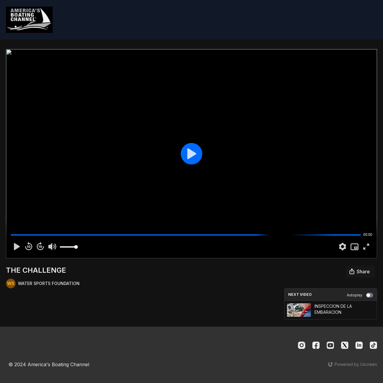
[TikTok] (373, 345)
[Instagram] (301, 345)
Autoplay (360, 295)
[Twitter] (344, 345)
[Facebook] (316, 345)
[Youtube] (330, 345)
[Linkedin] (359, 345)
